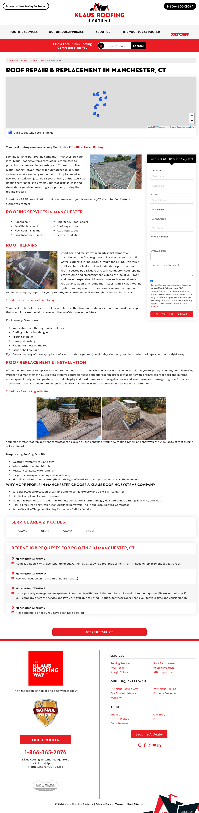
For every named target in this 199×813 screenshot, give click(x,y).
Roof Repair (117, 661)
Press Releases (119, 717)
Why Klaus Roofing (164, 683)
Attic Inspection (163, 666)
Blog (156, 713)
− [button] (192, 115)
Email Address (158, 245)
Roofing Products (163, 661)
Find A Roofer (45, 733)
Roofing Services (120, 657)
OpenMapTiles (163, 121)
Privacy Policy (104, 798)
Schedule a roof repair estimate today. (30, 294)
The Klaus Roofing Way (124, 683)
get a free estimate (100, 626)
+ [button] (192, 110)
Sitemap (139, 798)
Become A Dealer (149, 728)
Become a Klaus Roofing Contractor (26, 6)
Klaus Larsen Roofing (89, 141)
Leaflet (151, 121)
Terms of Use (179, 297)
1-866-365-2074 (180, 6)
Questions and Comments (165, 259)
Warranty (116, 691)
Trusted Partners (120, 713)
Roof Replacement (164, 657)
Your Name (156, 164)
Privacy (153, 300)
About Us (116, 708)
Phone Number (159, 231)
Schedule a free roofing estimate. (27, 385)
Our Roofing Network (123, 687)
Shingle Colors (119, 666)
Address (154, 188)
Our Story (159, 708)
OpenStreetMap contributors (184, 121)
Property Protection (165, 687)
